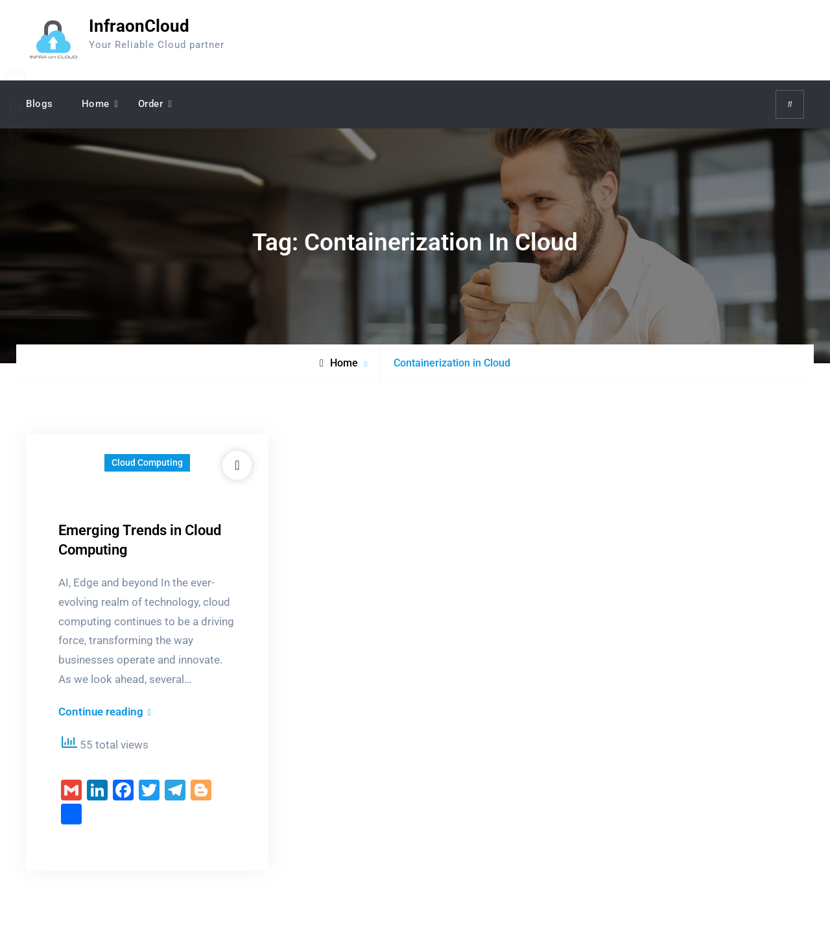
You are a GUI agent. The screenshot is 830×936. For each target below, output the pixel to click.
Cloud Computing (147, 462)
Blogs (39, 104)
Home (96, 104)
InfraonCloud (139, 26)
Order (150, 104)
